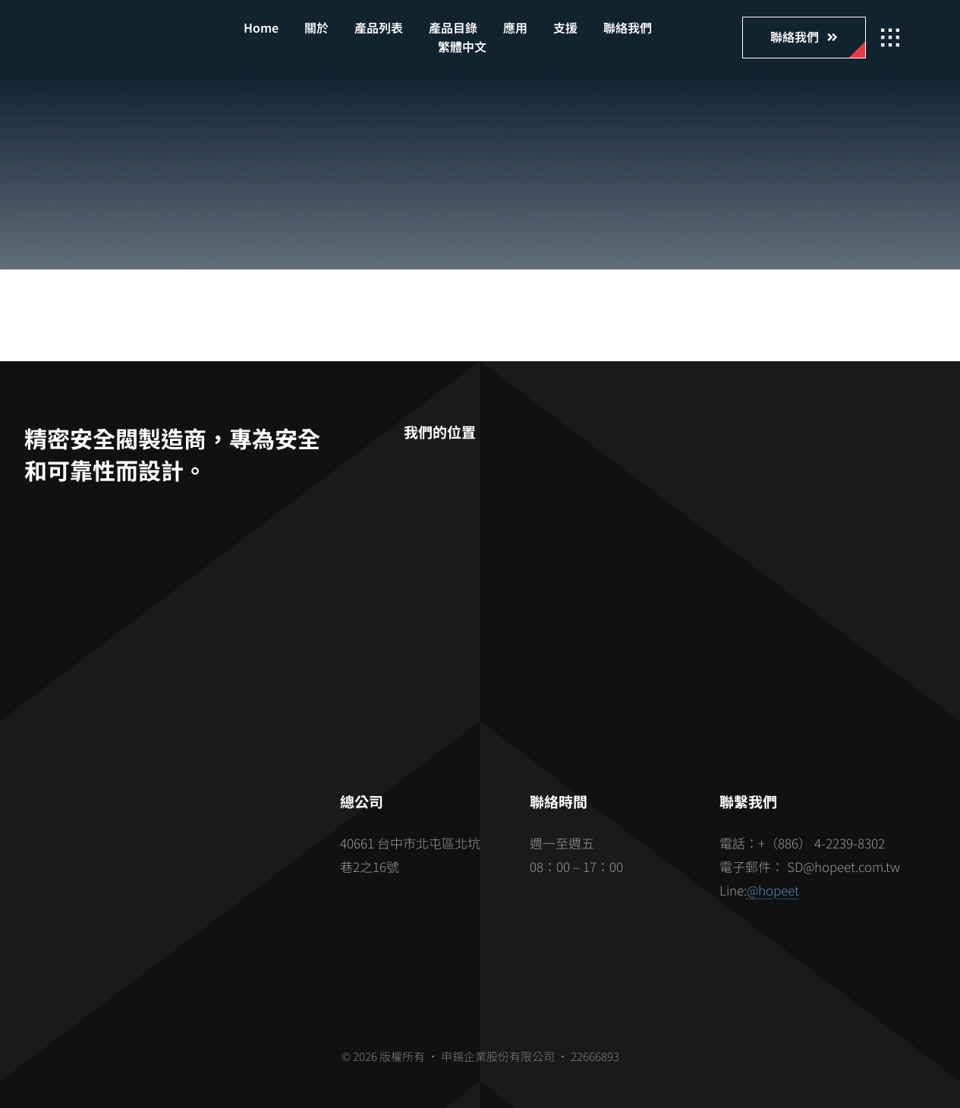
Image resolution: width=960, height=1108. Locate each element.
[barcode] (165, 855)
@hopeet (773, 889)
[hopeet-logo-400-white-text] (131, 31)
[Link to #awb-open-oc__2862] (890, 38)
